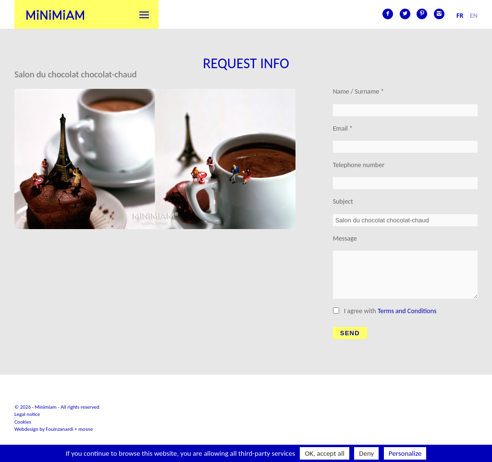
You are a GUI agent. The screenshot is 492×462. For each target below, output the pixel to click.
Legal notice (27, 414)
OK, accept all (324, 453)
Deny (366, 453)
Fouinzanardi (59, 429)
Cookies (22, 422)
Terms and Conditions (407, 311)
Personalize (405, 453)
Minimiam (55, 14)
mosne (85, 429)
